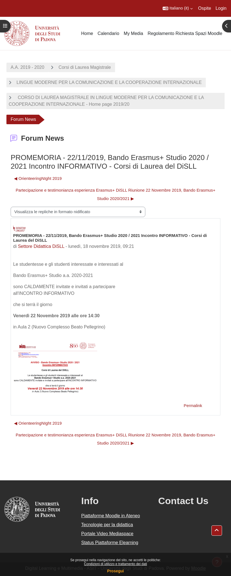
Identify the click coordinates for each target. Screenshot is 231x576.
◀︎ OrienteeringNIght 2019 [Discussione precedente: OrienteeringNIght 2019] (38, 178)
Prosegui (115, 571)
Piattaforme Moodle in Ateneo (110, 515)
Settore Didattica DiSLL (41, 246)
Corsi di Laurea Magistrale (85, 67)
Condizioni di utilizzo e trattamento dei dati (115, 564)
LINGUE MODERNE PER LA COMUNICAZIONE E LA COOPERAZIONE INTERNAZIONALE (109, 82)
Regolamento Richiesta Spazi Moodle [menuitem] (185, 33)
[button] (177, 8)
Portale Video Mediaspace (107, 533)
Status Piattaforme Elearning (109, 542)
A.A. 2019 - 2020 (27, 67)
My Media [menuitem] (133, 33)
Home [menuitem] (87, 33)
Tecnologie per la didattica (107, 524)
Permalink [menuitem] (193, 405)
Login (221, 8)
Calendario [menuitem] (108, 33)
